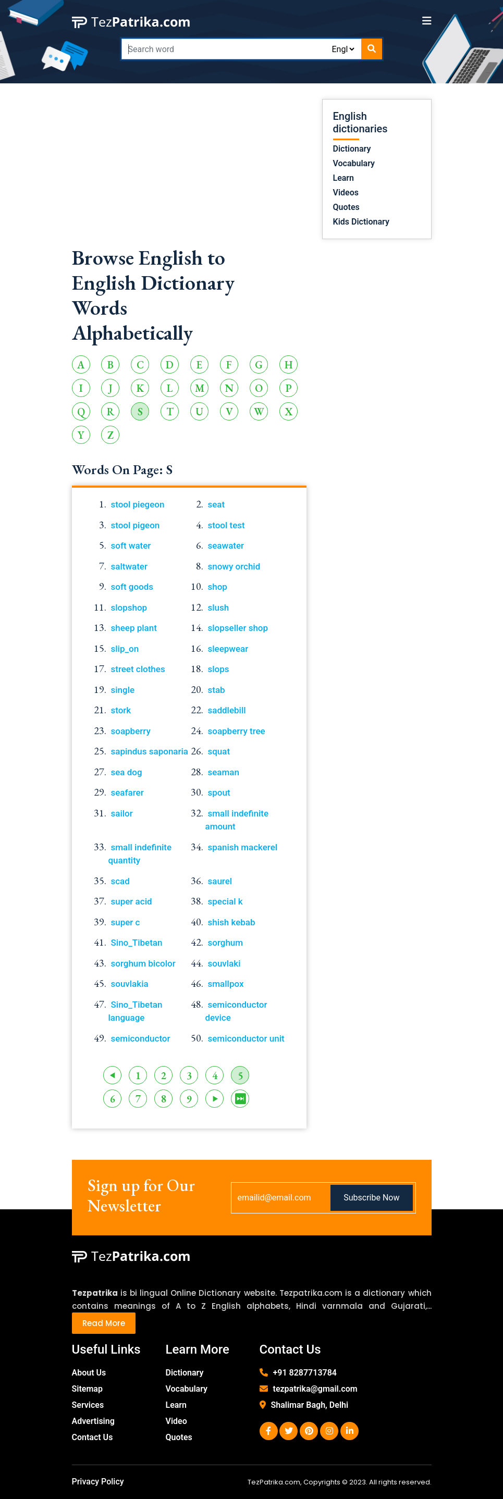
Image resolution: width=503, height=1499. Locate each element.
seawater (226, 545)
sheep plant (134, 628)
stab (216, 690)
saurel (220, 881)
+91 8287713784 (305, 1373)
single (123, 690)
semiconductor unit (246, 1038)
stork (121, 710)
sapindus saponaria (150, 751)
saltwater (129, 566)
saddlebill (227, 710)
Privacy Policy (98, 1481)
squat (219, 751)
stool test (226, 525)
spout (219, 792)
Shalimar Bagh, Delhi (310, 1405)
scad (120, 881)
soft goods (132, 586)
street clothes (138, 669)
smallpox (226, 983)
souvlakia (130, 983)
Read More (103, 1323)
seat (216, 504)
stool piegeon (138, 504)
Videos (346, 192)
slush (218, 607)
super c (125, 922)
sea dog (126, 772)
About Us (89, 1373)
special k (225, 901)
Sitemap (87, 1389)
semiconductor (140, 1038)
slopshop (129, 607)
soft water (131, 545)
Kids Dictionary (361, 222)
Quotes (346, 207)
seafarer (127, 792)
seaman (223, 772)
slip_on (125, 648)
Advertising (93, 1421)
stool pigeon (135, 525)
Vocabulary (354, 163)
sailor (122, 813)
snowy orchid (234, 566)
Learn (343, 178)
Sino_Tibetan (137, 942)
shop (217, 586)
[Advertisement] (189, 172)
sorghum (225, 942)
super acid (131, 901)
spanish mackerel (243, 847)
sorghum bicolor (143, 963)
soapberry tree (236, 731)
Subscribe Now (371, 1198)
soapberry (131, 731)
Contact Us (92, 1437)
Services (88, 1405)
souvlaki (224, 963)
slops (218, 669)
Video (176, 1421)
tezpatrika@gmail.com (315, 1389)
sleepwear (228, 648)
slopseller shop (238, 628)
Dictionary (352, 149)
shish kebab (231, 922)
